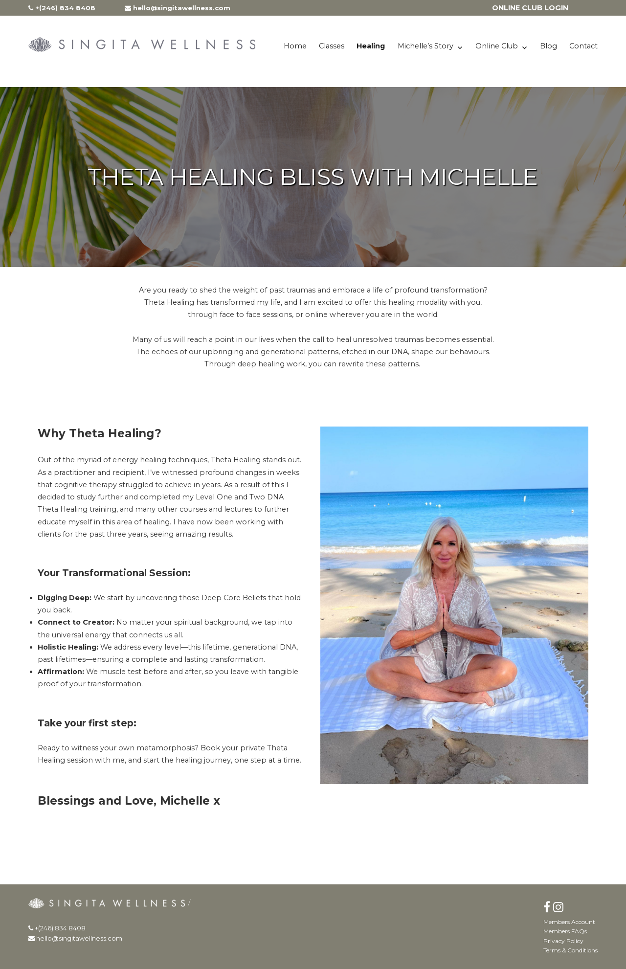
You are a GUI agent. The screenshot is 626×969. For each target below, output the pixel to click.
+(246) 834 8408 (61, 8)
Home (295, 46)
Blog (548, 46)
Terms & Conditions (570, 950)
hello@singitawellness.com (177, 8)
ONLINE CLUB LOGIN (530, 7)
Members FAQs (565, 931)
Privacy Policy (563, 941)
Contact (583, 46)
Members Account (569, 921)
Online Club (496, 46)
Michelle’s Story (425, 46)
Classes (331, 46)
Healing (371, 46)
